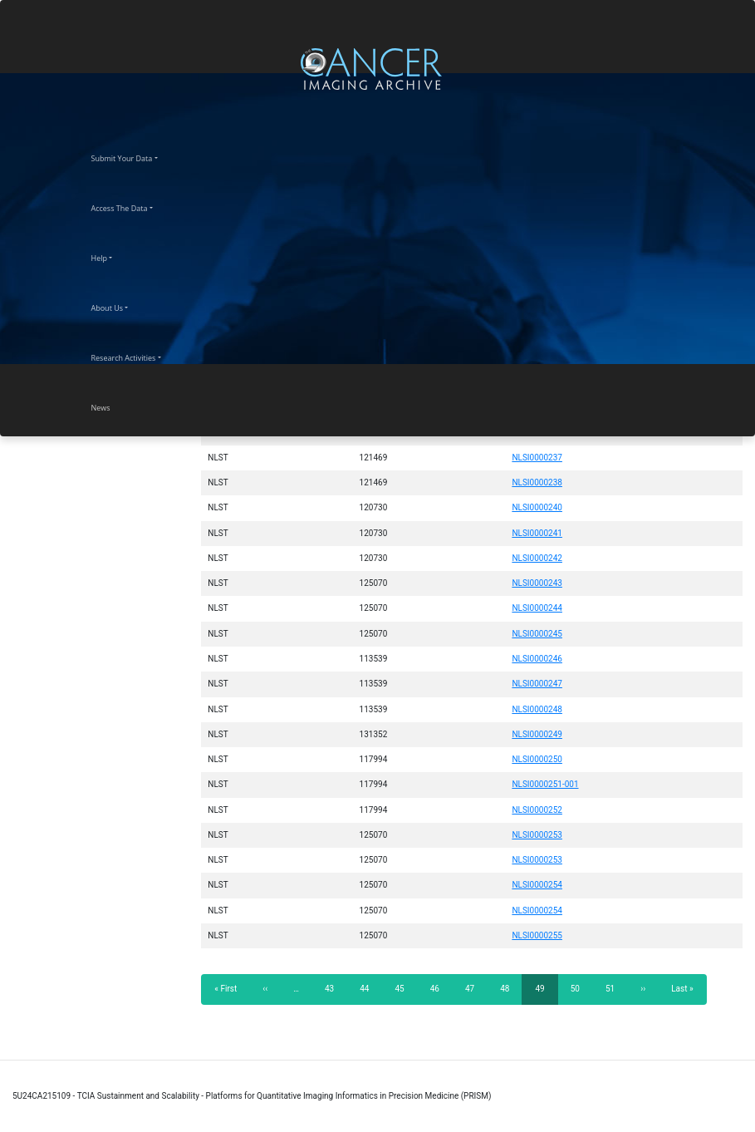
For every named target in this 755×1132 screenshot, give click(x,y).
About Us (122, 305)
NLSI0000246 (537, 658)
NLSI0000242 (537, 558)
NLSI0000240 (537, 507)
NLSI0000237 (537, 457)
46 (439, 988)
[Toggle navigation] (740, 68)
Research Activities (138, 355)
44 (369, 988)
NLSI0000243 (537, 583)
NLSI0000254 (537, 884)
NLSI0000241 (537, 533)
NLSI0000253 (537, 834)
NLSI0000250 (537, 759)
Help (114, 256)
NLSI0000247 (537, 683)
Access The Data (134, 206)
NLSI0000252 (537, 810)
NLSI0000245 (537, 633)
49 (546, 993)
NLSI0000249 (537, 734)
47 (474, 988)
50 (580, 988)
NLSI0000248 (537, 709)
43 (334, 988)
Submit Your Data (136, 156)
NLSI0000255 (537, 935)
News (115, 405)
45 (404, 988)
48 (509, 988)
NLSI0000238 (537, 482)
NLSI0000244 (537, 608)
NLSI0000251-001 (545, 784)
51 (615, 988)
